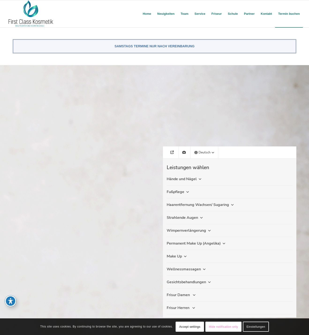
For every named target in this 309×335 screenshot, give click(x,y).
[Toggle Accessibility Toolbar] (10, 301)
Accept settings (189, 326)
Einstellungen (256, 326)
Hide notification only (223, 326)
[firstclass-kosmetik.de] (31, 13)
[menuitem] (147, 13)
